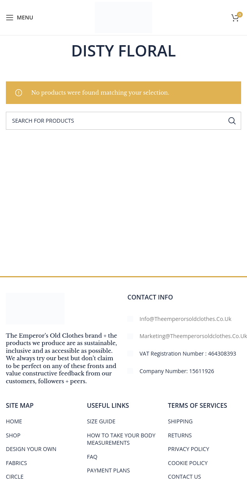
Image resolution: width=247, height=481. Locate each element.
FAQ (92, 456)
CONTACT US (184, 476)
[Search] (123, 121)
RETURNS (180, 435)
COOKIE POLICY (188, 463)
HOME (14, 421)
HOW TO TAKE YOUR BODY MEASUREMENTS (121, 439)
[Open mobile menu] (19, 17)
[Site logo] (123, 17)
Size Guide (101, 421)
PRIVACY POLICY (188, 449)
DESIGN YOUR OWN (31, 449)
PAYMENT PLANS (108, 470)
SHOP (13, 435)
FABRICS (16, 463)
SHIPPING (180, 421)
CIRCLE (14, 476)
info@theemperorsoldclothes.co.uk (185, 318)
